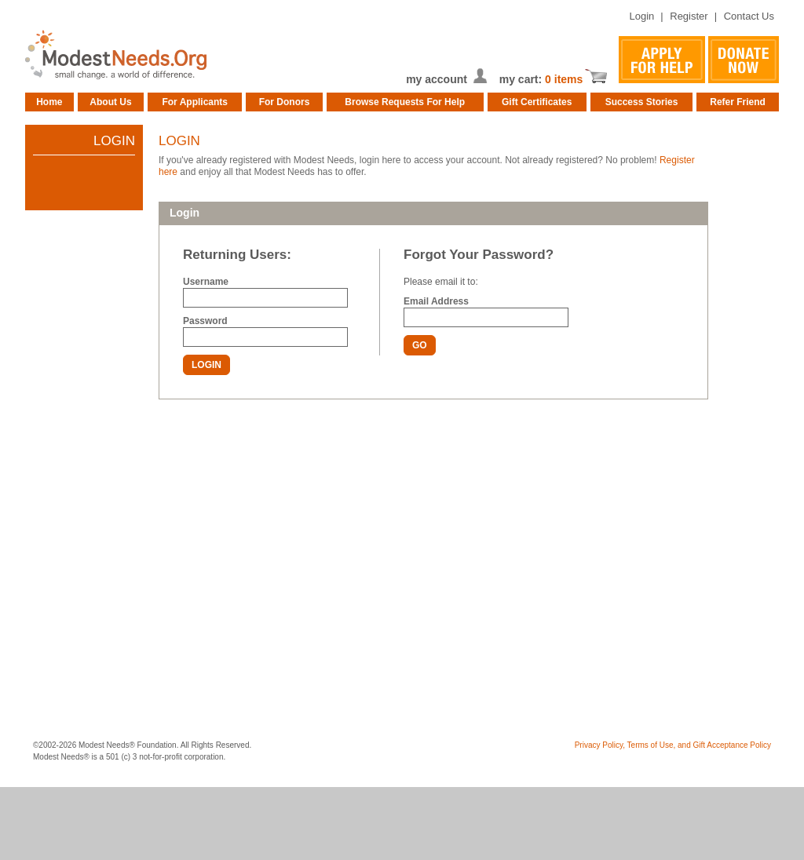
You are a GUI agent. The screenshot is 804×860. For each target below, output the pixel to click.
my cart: (522, 79)
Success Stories (641, 102)
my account (436, 79)
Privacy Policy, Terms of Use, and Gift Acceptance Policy (673, 745)
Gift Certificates (537, 102)
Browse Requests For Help (405, 102)
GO (419, 345)
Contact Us (749, 16)
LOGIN (206, 364)
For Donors (284, 102)
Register (688, 16)
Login (641, 16)
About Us (110, 102)
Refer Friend (738, 102)
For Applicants (195, 102)
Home (49, 102)
